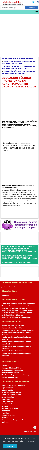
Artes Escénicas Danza (11, 392)
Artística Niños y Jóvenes (12, 315)
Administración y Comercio (13, 385)
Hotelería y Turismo (10, 408)
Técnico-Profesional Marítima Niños (17, 313)
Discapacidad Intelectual (12, 370)
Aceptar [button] (10, 446)
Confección (6, 399)
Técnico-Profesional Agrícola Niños (16, 317)
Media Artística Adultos (12, 351)
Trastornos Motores (10, 377)
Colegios (5, 295)
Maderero (6, 411)
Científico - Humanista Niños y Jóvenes (18, 304)
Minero (4, 417)
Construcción (7, 401)
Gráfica (5, 406)
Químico (5, 422)
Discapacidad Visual (10, 373)
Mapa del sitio (30, 431)
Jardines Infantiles (9, 287)
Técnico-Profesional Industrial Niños (17, 306)
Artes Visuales (8, 397)
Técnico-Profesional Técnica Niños (16, 308)
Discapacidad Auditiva (11, 368)
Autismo (5, 366)
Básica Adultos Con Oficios (13, 328)
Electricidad (7, 404)
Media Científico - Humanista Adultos (17, 330)
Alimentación (7, 390)
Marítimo (5, 413)
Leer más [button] (31, 441)
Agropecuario (7, 388)
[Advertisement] (19, 34)
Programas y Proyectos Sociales (15, 420)
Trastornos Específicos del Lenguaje (17, 375)
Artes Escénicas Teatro (11, 395)
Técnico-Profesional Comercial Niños (17, 310)
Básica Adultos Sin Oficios (13, 326)
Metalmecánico (8, 415)
